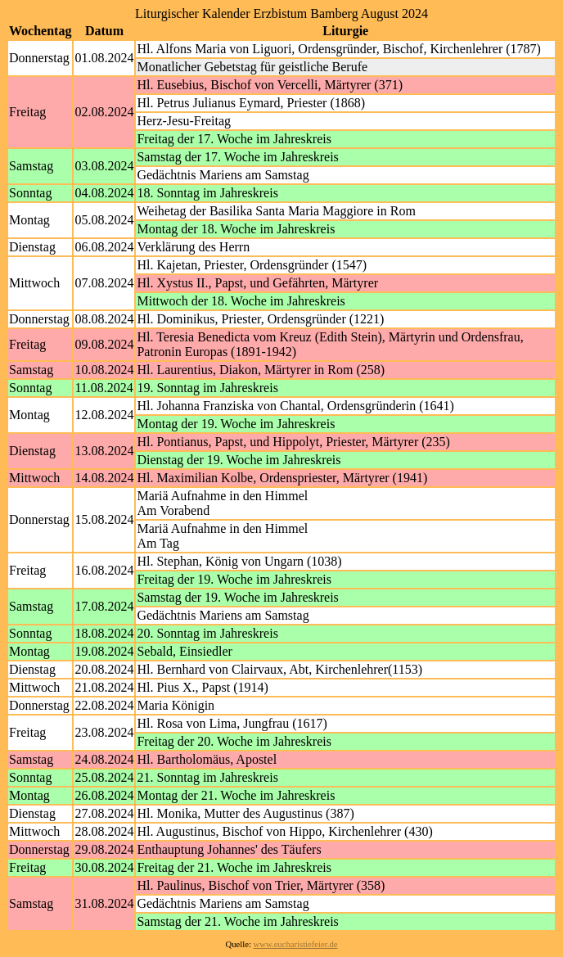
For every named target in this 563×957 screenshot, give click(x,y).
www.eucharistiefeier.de (296, 944)
